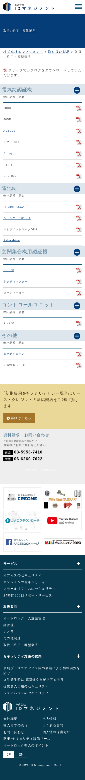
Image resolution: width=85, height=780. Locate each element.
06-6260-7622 (28, 459)
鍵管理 (8, 625)
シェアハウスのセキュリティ (26, 693)
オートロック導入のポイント (26, 745)
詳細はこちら (21, 418)
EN (21, 754)
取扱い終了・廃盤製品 (20, 645)
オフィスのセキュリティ (22, 575)
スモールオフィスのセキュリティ (29, 588)
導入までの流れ (15, 725)
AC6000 (9, 130)
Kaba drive (11, 240)
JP (9, 754)
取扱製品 (10, 606)
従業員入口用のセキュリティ (26, 686)
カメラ (8, 631)
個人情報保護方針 (56, 732)
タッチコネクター (15, 281)
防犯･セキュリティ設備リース (27, 738)
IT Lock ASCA (13, 206)
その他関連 (12, 638)
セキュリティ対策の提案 (22, 656)
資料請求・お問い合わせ (42, 470)
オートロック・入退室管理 (24, 618)
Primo (7, 153)
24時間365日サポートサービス (27, 595)
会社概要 (10, 718)
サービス (10, 563)
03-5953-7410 (28, 452)
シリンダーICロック (17, 218)
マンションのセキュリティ (24, 582)
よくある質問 (53, 725)
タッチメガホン (14, 353)
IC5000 (8, 270)
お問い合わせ (13, 732)
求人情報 (50, 718)
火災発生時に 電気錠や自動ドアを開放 (33, 679)
